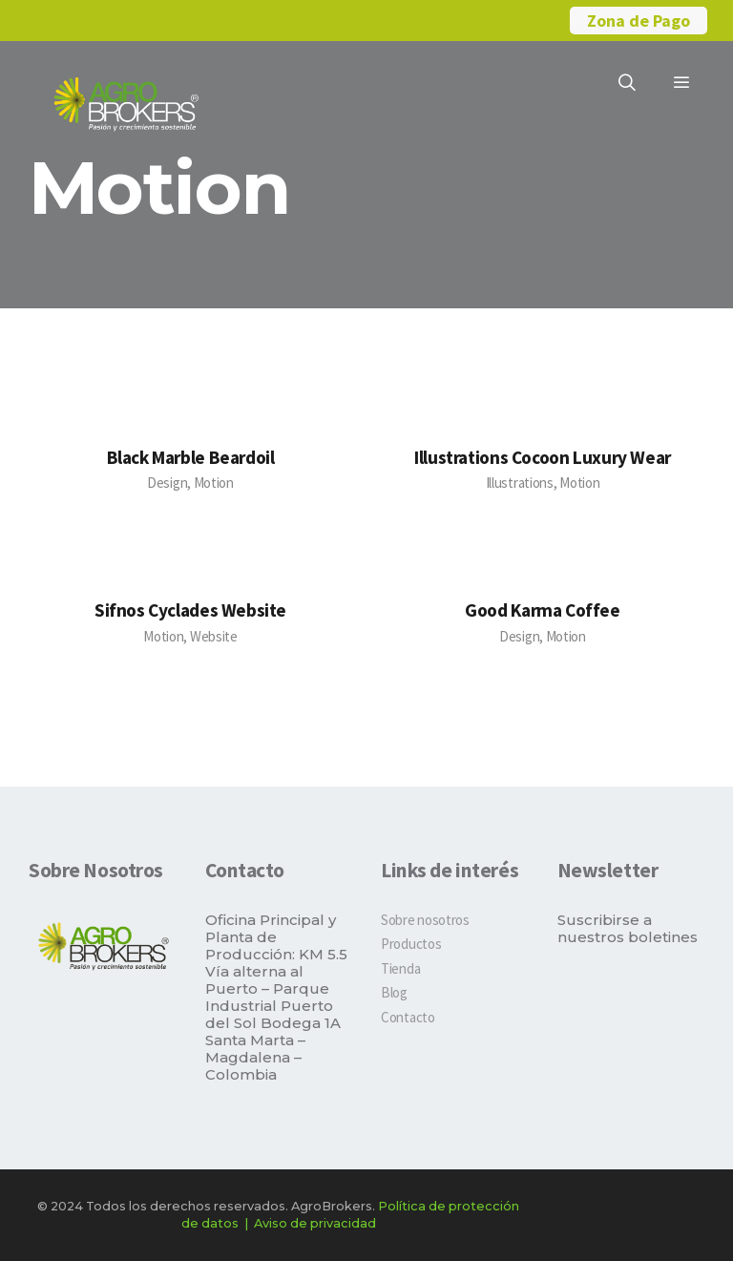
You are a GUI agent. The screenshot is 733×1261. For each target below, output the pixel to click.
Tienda (400, 968)
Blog (394, 992)
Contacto (408, 1017)
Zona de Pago (638, 21)
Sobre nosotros (425, 920)
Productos (411, 944)
